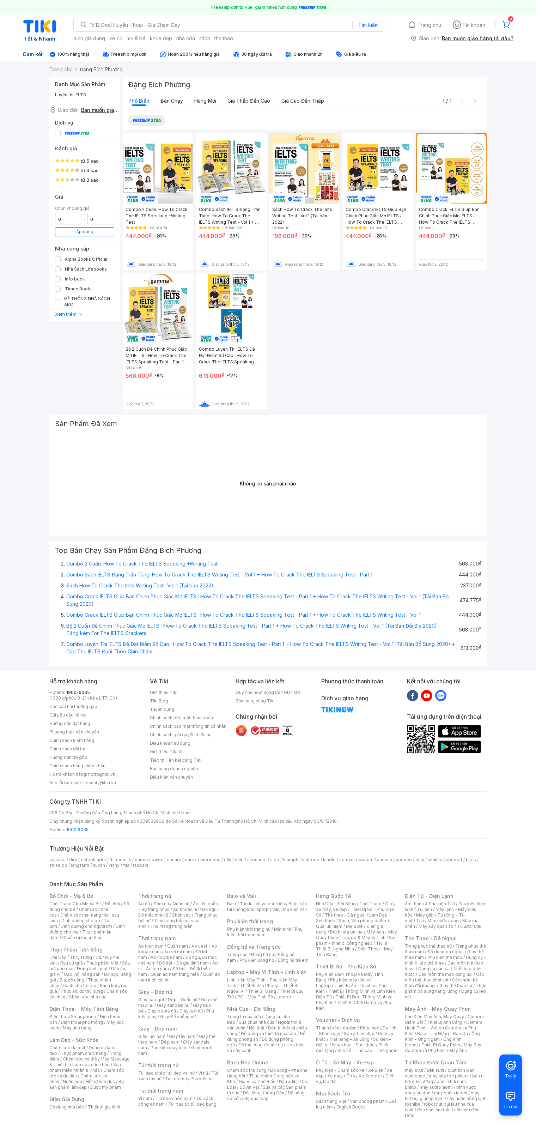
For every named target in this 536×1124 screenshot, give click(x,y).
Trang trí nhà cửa (244, 1016)
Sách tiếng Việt (331, 1101)
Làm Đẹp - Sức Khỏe (74, 1040)
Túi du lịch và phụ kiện (262, 903)
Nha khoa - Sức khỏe (353, 1044)
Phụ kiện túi (202, 1078)
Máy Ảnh (458, 1050)
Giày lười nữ (191, 1011)
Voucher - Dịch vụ (338, 1020)
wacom (365, 859)
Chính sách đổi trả (67, 748)
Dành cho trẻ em (79, 985)
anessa (384, 859)
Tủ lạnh (424, 909)
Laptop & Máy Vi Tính (363, 937)
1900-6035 (78, 692)
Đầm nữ (161, 903)
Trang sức (237, 954)
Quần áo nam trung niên (175, 974)
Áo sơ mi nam (178, 951)
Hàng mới (205, 101)
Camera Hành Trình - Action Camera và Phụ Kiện (443, 1028)
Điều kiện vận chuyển (171, 777)
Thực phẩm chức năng (83, 1053)
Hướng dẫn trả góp (68, 757)
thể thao (223, 38)
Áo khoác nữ (186, 909)
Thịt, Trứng (81, 957)
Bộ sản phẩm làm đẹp (86, 1084)
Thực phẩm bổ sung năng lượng (445, 988)
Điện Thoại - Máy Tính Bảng (83, 1009)
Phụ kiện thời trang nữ (248, 929)
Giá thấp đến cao (248, 101)
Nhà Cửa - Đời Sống (251, 1009)
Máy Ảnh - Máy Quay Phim (437, 1009)
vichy (114, 865)
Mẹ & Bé (354, 926)
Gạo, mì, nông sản (82, 974)
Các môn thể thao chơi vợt (444, 977)
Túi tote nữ (176, 1078)
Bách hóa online (346, 932)
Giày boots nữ (161, 1011)
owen (157, 859)
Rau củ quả (71, 963)
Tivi (420, 920)
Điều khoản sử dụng (170, 743)
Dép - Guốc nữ (182, 999)
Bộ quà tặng (256, 1098)
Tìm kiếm (368, 25)
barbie (141, 859)
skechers (257, 859)
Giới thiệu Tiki (163, 692)
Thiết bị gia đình (104, 1107)
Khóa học (369, 1028)
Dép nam (170, 1042)
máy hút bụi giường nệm (442, 1095)
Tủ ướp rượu (469, 926)
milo (239, 859)
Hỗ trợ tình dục (100, 1081)
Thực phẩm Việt (102, 963)
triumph (290, 859)
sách (204, 38)
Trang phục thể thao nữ (428, 946)
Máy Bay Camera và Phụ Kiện (443, 1047)
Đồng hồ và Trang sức (254, 947)
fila (126, 865)
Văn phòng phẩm (367, 1101)
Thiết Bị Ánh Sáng (445, 1022)
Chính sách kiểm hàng (71, 740)
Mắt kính (282, 929)
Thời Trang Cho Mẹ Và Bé (75, 903)
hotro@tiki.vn (101, 774)
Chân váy (181, 915)
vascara (57, 859)
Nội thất (256, 1028)
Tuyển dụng (162, 709)
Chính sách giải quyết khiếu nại (181, 734)
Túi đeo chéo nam (174, 1098)
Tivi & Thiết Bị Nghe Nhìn (352, 946)
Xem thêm (69, 314)
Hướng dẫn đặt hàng (69, 723)
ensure (174, 859)
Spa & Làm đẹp (359, 1033)
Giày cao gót (151, 999)
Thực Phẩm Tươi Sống (76, 950)
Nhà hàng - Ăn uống (349, 1039)
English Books (351, 1107)
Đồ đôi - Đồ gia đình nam (184, 963)
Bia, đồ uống (72, 980)
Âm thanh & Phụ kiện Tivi (430, 903)
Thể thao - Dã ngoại (345, 915)
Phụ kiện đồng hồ (256, 960)
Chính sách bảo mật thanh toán (181, 717)
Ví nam (145, 1098)
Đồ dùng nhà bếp (66, 1107)
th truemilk (120, 859)
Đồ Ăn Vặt (249, 1087)
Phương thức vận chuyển (74, 732)
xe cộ (115, 38)
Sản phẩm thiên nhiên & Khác (85, 1067)
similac (435, 859)
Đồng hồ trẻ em (293, 960)
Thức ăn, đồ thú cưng (82, 991)
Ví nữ (203, 1073)
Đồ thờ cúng (250, 1044)
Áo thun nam (151, 946)
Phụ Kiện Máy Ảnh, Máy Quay (434, 1016)
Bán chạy (172, 101)
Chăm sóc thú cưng (247, 1070)
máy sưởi (414, 1070)
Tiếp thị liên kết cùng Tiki (175, 760)
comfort (454, 859)
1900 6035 (77, 829)
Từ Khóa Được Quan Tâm (435, 1062)
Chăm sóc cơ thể (80, 1059)
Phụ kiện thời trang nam (265, 931)
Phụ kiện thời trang (250, 921)
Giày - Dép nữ (155, 992)
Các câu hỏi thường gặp (73, 706)
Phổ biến (139, 101)
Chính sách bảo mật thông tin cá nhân (188, 726)
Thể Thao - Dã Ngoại (431, 938)
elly (227, 859)
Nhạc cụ (274, 1044)
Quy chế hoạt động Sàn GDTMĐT (270, 692)
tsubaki (140, 865)
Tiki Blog (159, 700)
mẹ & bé (136, 38)
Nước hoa (72, 1081)
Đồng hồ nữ (262, 954)
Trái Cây (57, 957)
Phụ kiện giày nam (169, 1047)
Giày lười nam (151, 1036)
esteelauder (93, 859)
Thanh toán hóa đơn (336, 1028)
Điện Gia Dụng (66, 1099)
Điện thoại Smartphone (72, 1016)
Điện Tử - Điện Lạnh (429, 896)
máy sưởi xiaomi (450, 1092)
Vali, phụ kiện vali (289, 909)
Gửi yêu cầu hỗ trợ (67, 715)
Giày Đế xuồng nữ (178, 1016)
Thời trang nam (157, 938)
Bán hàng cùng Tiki (255, 700)
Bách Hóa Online (247, 1062)
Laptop (283, 996)
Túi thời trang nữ (158, 1065)
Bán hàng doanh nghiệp (174, 768)
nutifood (310, 859)
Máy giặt (425, 915)
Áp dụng (84, 231)
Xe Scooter (370, 1075)
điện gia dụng (89, 38)
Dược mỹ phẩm (105, 1087)
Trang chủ (429, 25)
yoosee (404, 859)
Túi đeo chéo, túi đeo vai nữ (166, 1073)
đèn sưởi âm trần (434, 1109)
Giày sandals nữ (173, 1005)
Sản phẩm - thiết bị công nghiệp (356, 940)
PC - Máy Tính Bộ (255, 996)
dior (73, 859)
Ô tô (350, 1075)
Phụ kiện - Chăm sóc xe (340, 1070)
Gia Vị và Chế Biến (257, 1081)
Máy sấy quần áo (436, 926)
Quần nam (177, 946)
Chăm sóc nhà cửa (87, 996)
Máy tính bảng (77, 1028)
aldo (274, 859)
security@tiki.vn (99, 782)
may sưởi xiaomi (436, 1087)
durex (191, 859)
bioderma (210, 859)
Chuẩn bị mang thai (81, 937)
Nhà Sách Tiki (333, 1093)
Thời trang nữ (154, 896)
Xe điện (375, 1070)
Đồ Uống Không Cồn (263, 1092)
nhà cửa (185, 38)
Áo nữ (144, 903)
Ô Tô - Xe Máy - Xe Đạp (345, 1062)
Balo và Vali (241, 896)
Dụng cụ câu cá (434, 968)
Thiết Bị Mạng (262, 991)
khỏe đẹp (161, 38)
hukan (99, 865)
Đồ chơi (112, 903)
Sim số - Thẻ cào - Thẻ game (367, 1050)
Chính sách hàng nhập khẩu (77, 765)
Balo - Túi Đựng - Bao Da (442, 1033)
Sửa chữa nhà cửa (256, 1022)
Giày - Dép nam (157, 1029)
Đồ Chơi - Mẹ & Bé (71, 896)
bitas (471, 859)
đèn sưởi (435, 1070)
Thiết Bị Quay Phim (440, 1044)
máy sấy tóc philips (449, 1075)
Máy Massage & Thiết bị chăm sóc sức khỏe (89, 1061)
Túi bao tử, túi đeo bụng (192, 1104)
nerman (347, 859)
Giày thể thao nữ (455, 985)
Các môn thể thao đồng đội (445, 974)
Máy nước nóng (443, 920)
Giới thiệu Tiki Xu (167, 751)
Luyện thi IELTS (70, 94)
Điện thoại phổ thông (82, 1022)
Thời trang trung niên (171, 926)
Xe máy (335, 1075)
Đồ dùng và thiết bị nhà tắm (268, 1033)
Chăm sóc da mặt (67, 1047)
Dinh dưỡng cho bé (80, 920)
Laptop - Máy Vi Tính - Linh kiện (267, 972)
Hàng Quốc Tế (333, 896)
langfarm (80, 865)
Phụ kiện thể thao (444, 957)
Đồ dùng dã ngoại (445, 951)
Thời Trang (370, 903)
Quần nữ (180, 903)
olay (419, 859)
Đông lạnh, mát (92, 968)
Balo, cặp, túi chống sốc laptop (268, 906)
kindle (329, 859)
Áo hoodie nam (166, 957)
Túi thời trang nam (160, 1091)
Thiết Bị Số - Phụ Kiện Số (346, 966)
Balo (231, 903)
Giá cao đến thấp (302, 101)
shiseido (58, 865)
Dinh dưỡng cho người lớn (86, 926)
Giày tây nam (182, 1036)
